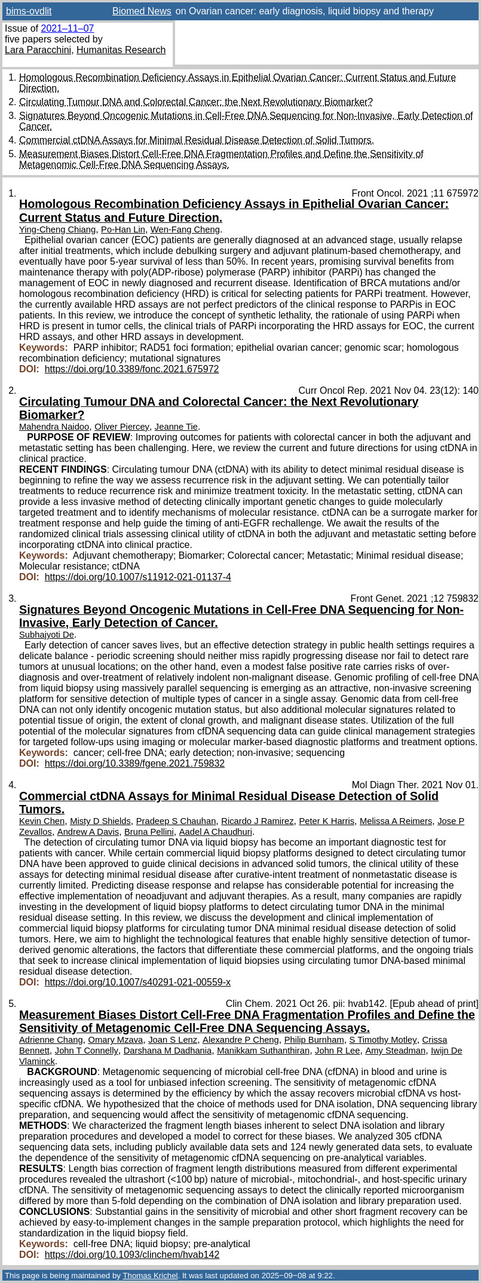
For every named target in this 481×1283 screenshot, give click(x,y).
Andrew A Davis (88, 832)
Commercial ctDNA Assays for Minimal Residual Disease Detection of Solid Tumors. (196, 140)
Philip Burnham (314, 1040)
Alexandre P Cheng (241, 1040)
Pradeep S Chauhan (176, 821)
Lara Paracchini (38, 50)
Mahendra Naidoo (54, 426)
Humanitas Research (121, 50)
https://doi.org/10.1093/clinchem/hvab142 (132, 1255)
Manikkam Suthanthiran (263, 1050)
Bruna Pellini (149, 832)
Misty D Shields (100, 821)
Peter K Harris (326, 821)
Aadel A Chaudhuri (215, 832)
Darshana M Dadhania (168, 1050)
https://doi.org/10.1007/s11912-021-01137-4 (138, 577)
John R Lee (337, 1050)
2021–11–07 (67, 28)
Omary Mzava (115, 1040)
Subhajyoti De (46, 634)
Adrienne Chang (51, 1040)
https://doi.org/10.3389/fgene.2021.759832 (135, 763)
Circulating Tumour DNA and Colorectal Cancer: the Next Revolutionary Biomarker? (196, 102)
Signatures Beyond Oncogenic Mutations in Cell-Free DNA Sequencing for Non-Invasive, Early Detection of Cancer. (241, 616)
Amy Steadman (395, 1050)
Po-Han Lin (123, 229)
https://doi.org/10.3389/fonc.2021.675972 (132, 369)
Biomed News (141, 11)
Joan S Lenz (172, 1040)
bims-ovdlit (28, 11)
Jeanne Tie (176, 426)
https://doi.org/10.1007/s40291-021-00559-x (138, 982)
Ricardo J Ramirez (257, 821)
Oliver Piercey (121, 426)
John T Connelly (86, 1050)
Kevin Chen (42, 821)
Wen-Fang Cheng (185, 229)
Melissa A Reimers (396, 821)
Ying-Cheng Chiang (57, 229)
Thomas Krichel (149, 1275)
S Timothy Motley (383, 1040)
